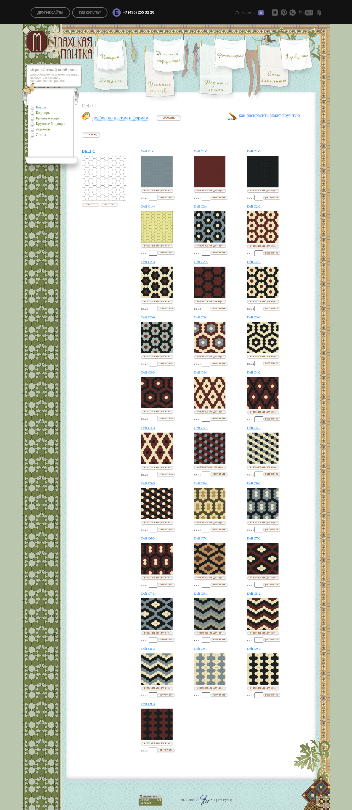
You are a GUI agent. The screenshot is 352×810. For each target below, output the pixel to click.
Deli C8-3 (148, 649)
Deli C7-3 (148, 593)
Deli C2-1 (201, 206)
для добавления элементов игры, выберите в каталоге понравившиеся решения (56, 75)
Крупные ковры (48, 118)
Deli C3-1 (201, 317)
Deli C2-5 (254, 262)
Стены (41, 135)
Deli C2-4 (201, 262)
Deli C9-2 (254, 649)
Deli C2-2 (254, 206)
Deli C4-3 (148, 428)
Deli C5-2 (254, 428)
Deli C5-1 (201, 428)
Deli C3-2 (254, 317)
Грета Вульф (216, 800)
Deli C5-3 (148, 483)
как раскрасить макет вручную (269, 115)
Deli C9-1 (201, 649)
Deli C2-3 (148, 262)
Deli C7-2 (254, 538)
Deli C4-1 (201, 372)
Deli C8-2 (254, 593)
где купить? (90, 12)
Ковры (41, 107)
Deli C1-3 (254, 151)
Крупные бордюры (50, 124)
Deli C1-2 (201, 151)
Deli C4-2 (254, 372)
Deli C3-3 (148, 372)
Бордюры (43, 113)
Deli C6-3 (148, 538)
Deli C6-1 (201, 483)
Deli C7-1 (201, 538)
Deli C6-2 (254, 483)
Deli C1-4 (148, 206)
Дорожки (43, 129)
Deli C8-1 (201, 593)
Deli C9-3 (148, 704)
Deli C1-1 (148, 151)
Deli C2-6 (148, 317)
